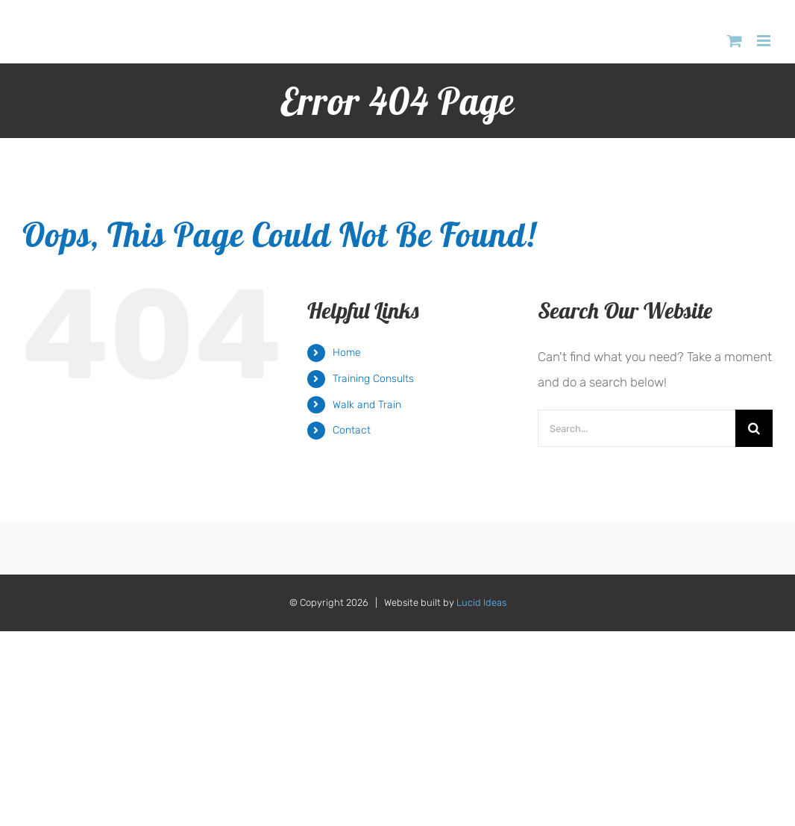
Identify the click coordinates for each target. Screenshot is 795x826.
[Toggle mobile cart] (734, 41)
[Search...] (636, 428)
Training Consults (373, 378)
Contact (352, 430)
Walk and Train (367, 404)
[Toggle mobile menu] (765, 41)
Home (347, 352)
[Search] (754, 428)
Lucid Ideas (481, 602)
